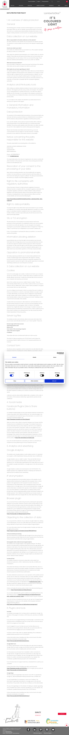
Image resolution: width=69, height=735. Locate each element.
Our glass (12, 5)
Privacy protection (9, 733)
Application (21, 5)
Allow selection (34, 380)
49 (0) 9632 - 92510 (9, 732)
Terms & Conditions (16, 733)
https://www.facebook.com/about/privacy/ (21, 590)
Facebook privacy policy (35, 581)
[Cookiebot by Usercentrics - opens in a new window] (58, 353)
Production (30, 5)
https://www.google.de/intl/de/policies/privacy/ (18, 695)
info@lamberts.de (14, 156)
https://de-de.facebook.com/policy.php (24, 437)
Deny (15, 380)
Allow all (54, 380)
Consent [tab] (14, 357)
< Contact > (62, 714)
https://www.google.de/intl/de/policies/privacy (18, 640)
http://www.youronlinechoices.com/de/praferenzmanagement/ (22, 604)
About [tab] (54, 357)
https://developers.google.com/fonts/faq (17, 668)
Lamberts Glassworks (40, 5)
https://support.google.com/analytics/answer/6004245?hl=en (21, 530)
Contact (66, 5)
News (59, 5)
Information (51, 5)
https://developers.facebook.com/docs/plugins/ (18, 419)
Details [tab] (34, 357)
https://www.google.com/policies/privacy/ (17, 670)
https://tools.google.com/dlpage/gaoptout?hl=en (18, 513)
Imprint (4, 733)
